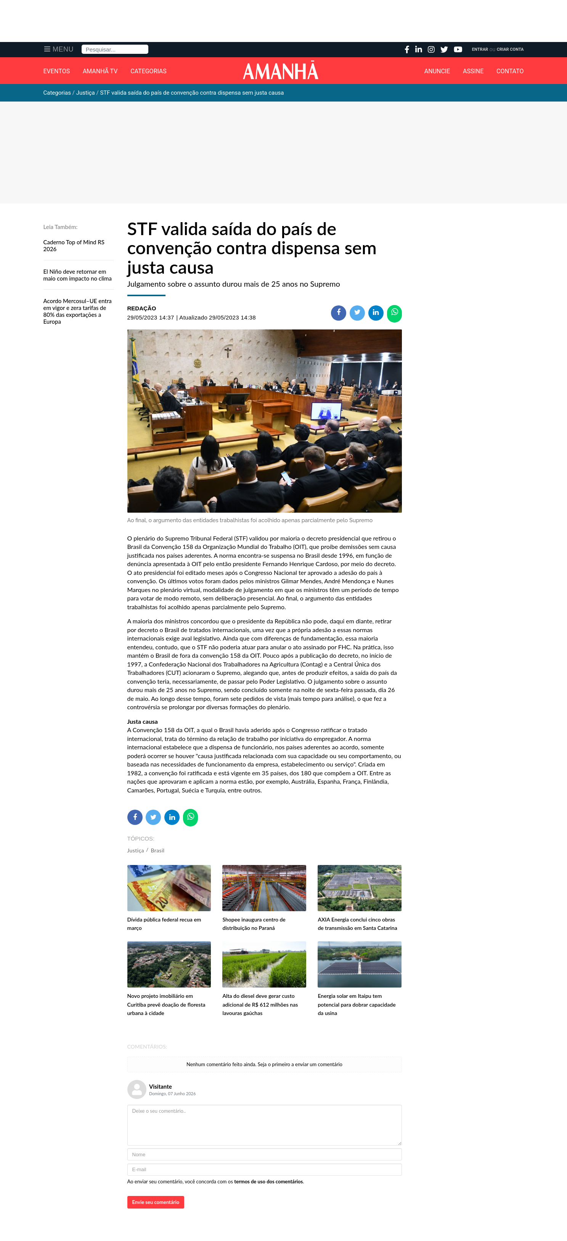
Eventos (56, 71)
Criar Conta (510, 49)
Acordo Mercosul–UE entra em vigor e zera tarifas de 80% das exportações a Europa (77, 311)
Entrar (480, 49)
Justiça (135, 850)
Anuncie (437, 71)
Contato (510, 71)
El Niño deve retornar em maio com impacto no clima (77, 275)
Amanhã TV (100, 71)
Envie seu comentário (156, 1202)
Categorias (148, 71)
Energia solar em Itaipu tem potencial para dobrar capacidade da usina (356, 1004)
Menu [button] (63, 49)
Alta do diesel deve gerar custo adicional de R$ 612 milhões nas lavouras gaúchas (260, 1004)
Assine (473, 71)
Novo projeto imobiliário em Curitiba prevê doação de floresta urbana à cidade (166, 1004)
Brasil (158, 850)
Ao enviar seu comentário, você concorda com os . (215, 1181)
